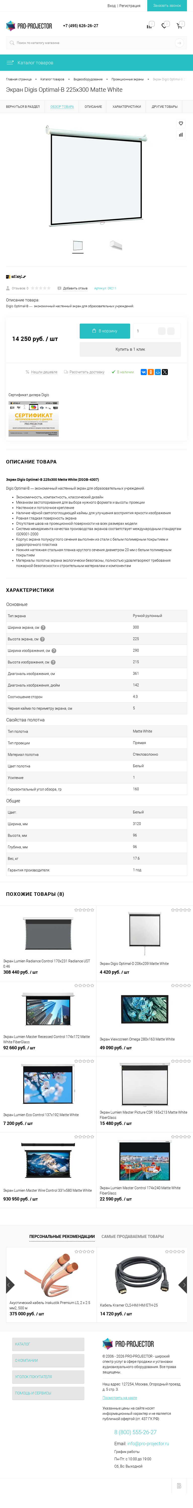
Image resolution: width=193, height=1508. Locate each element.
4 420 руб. (145, 975)
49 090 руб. (145, 1051)
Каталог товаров (29, 62)
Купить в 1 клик (130, 349)
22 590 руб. (145, 1202)
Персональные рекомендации (62, 1237)
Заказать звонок (167, 6)
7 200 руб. (48, 1126)
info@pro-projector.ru (148, 1444)
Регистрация (129, 6)
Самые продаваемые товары (133, 1237)
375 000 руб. (27, 1314)
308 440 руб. (48, 975)
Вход (112, 6)
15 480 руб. (145, 1126)
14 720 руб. (116, 1314)
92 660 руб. (48, 1051)
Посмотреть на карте (120, 1398)
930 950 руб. (48, 1202)
